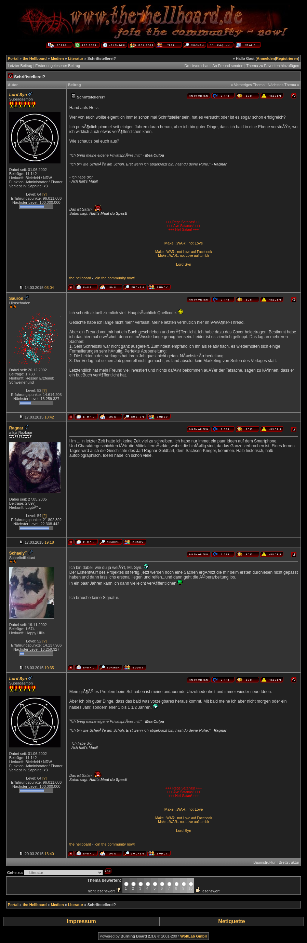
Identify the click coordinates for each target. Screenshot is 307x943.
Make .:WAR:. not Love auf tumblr (183, 255)
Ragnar (16, 428)
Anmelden (266, 58)
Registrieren (287, 58)
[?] (44, 194)
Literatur (75, 58)
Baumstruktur (264, 862)
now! (131, 278)
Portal (13, 58)
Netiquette (231, 921)
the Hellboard (34, 58)
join (97, 278)
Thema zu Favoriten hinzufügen (272, 66)
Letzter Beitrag (20, 66)
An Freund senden (227, 66)
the (72, 278)
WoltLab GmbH (193, 936)
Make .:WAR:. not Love (183, 243)
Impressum (81, 921)
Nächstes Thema (282, 85)
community (117, 278)
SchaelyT (18, 553)
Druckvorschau (196, 66)
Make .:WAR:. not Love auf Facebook (183, 252)
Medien (57, 58)
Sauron (16, 298)
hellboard (83, 278)
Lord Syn (183, 264)
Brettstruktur (289, 862)
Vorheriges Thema (249, 85)
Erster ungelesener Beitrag (57, 66)
